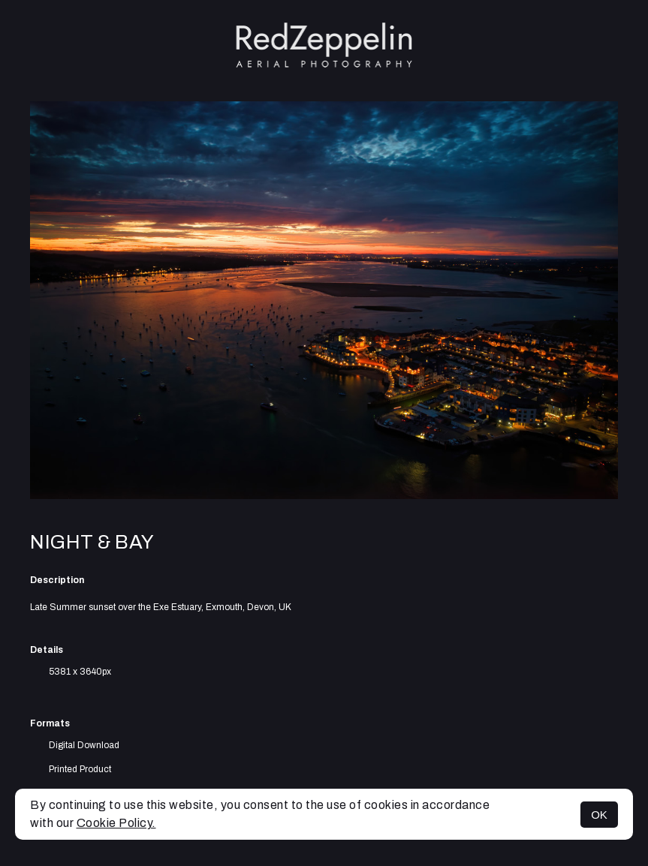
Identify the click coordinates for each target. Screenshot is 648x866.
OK (599, 814)
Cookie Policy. (116, 822)
